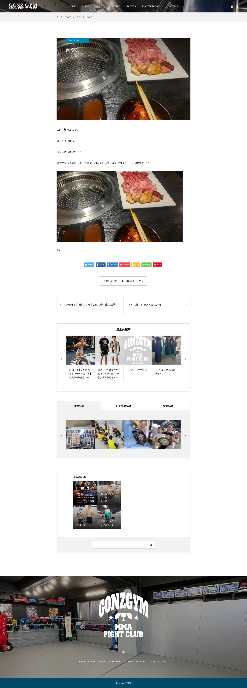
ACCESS (131, 6)
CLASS (85, 6)
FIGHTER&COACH (151, 6)
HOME (72, 6)
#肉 (58, 250)
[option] (80, 359)
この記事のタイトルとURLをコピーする (123, 281)
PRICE (98, 6)
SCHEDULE (114, 6)
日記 (84, 40)
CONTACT (173, 6)
